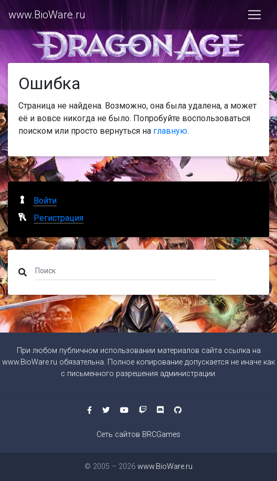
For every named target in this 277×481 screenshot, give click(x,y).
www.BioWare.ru (47, 14)
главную (170, 131)
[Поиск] (125, 270)
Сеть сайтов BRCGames (138, 434)
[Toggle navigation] (254, 15)
